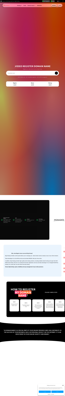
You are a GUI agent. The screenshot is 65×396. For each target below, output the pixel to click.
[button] (62, 385)
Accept (45, 391)
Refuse (57, 391)
